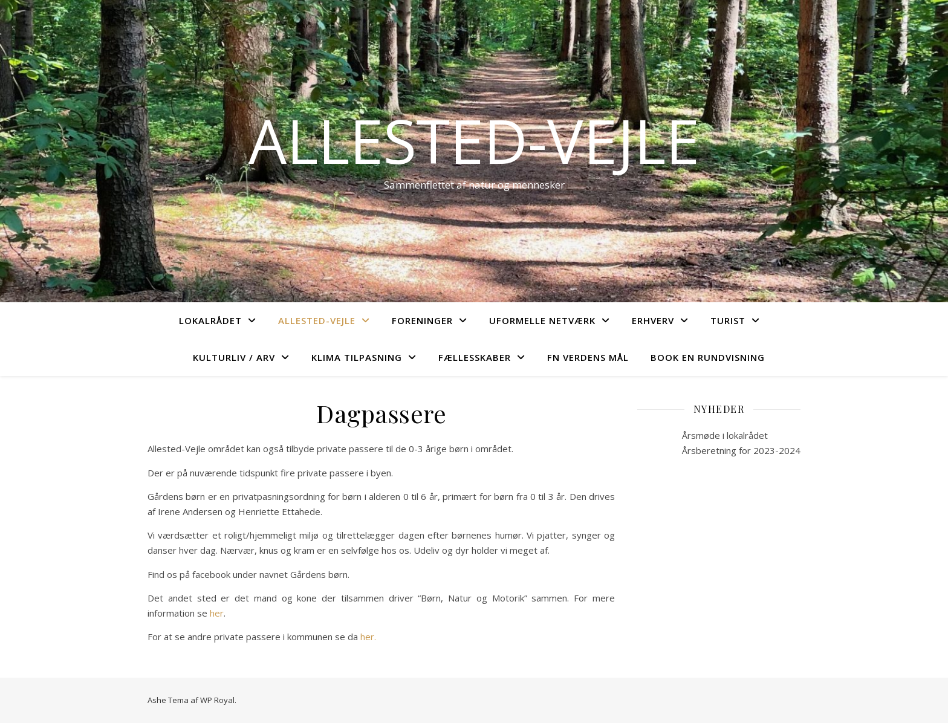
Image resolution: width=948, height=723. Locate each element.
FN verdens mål (588, 357)
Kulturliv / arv (234, 357)
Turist (727, 320)
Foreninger (422, 320)
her (217, 613)
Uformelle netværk (542, 320)
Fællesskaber (474, 357)
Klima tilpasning (356, 357)
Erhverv (653, 320)
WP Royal (217, 700)
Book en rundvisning (708, 357)
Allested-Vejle (474, 140)
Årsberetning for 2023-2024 (741, 450)
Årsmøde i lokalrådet (725, 435)
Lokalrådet (210, 320)
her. (367, 637)
